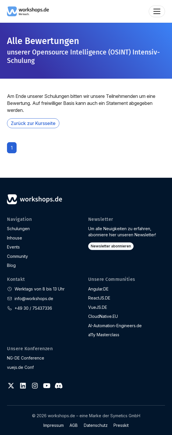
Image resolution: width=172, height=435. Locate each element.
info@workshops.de (34, 298)
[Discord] (58, 386)
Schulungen (18, 228)
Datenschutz (96, 425)
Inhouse (14, 237)
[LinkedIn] (23, 386)
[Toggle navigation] (157, 11)
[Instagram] (35, 386)
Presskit (121, 425)
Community (17, 256)
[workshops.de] (28, 11)
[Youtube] (46, 386)
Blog (11, 265)
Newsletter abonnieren (111, 246)
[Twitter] (11, 386)
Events (13, 246)
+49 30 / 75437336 (33, 308)
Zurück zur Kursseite (33, 123)
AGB (74, 425)
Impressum (53, 425)
